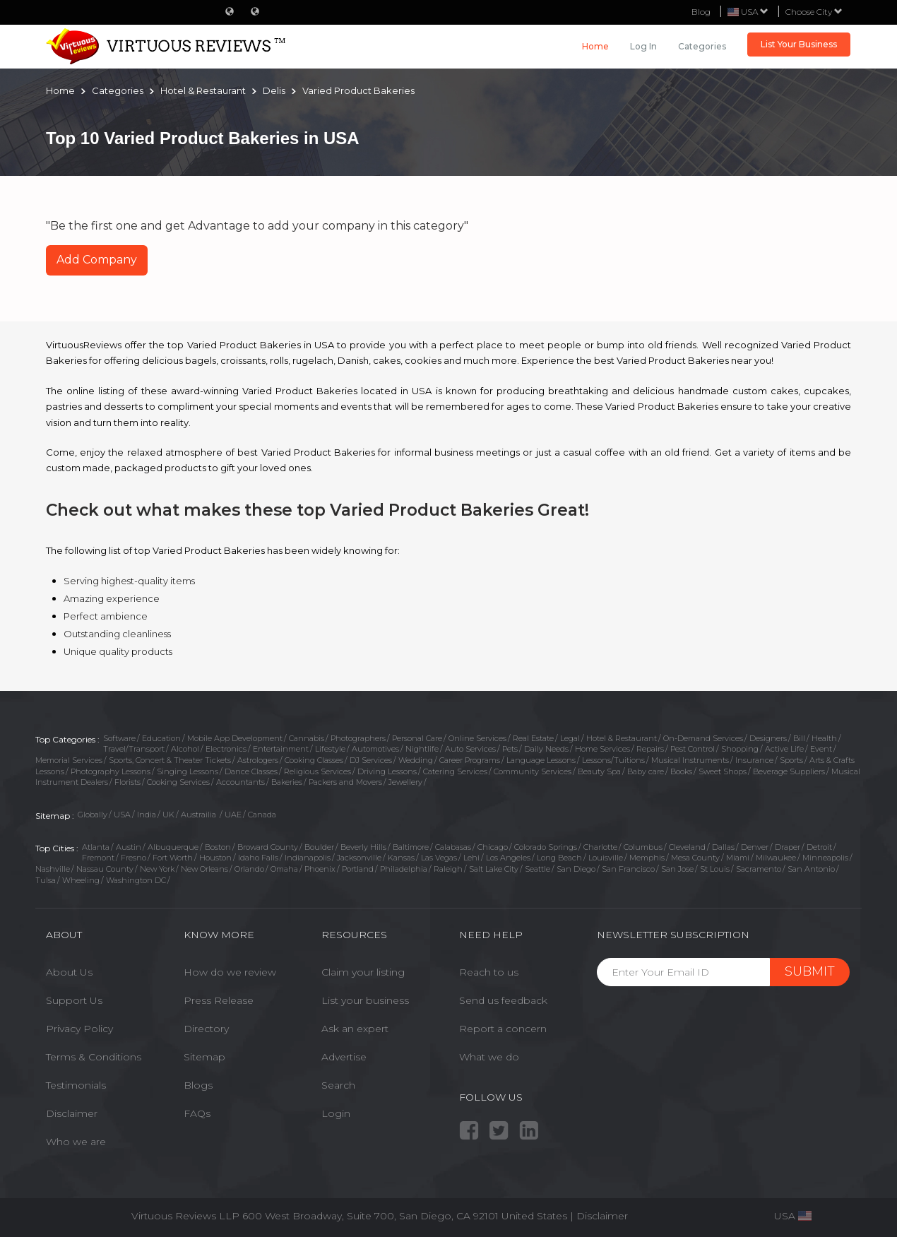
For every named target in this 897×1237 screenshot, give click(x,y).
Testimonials (76, 1085)
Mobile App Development (235, 738)
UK (168, 814)
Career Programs (469, 760)
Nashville (52, 869)
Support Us (74, 1000)
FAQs (197, 1113)
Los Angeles (508, 858)
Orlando (249, 869)
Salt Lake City (493, 869)
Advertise (344, 1056)
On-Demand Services (703, 738)
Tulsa (45, 880)
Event (821, 749)
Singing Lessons (187, 771)
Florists (127, 782)
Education (161, 738)
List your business (365, 1000)
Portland (358, 869)
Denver (754, 847)
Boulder (319, 847)
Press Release (219, 1000)
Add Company (97, 259)
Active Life (784, 749)
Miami (737, 858)
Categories (702, 46)
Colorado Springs (545, 847)
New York (157, 869)
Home (595, 46)
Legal (570, 738)
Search (338, 1085)
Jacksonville (359, 858)
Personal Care (417, 738)
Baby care (645, 771)
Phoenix (319, 869)
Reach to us (488, 972)
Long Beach (559, 858)
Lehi (471, 858)
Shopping (740, 749)
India (146, 814)
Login (335, 1113)
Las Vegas (439, 858)
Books (681, 771)
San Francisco (628, 869)
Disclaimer (71, 1113)
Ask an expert (354, 1028)
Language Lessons (541, 760)
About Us (69, 972)
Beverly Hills (363, 847)
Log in (643, 46)
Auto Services (470, 749)
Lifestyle (330, 749)
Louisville (605, 858)
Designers (768, 738)
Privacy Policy (79, 1028)
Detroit (819, 847)
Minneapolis (825, 858)
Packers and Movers (345, 782)
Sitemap (204, 1056)
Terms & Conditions (93, 1056)
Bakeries (286, 782)
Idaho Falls (258, 858)
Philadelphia (403, 869)
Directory (206, 1028)
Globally (92, 814)
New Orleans (204, 869)
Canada (262, 814)
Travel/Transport (134, 749)
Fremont (98, 858)
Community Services (532, 771)
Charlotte (600, 847)
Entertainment (281, 749)
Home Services (602, 749)
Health (824, 738)
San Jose (677, 869)
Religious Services (317, 771)
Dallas (723, 847)
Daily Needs (546, 749)
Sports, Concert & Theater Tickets (170, 760)
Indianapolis (308, 858)
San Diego (576, 869)
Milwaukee (776, 858)
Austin (128, 847)
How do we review (230, 972)
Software (119, 738)
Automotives (375, 749)
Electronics (226, 749)
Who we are (76, 1141)
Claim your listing (363, 972)
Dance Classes (251, 771)
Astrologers (257, 760)
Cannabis (306, 738)
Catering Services (455, 771)
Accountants (240, 782)
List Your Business (799, 44)
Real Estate (533, 738)
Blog (701, 11)
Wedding (415, 760)
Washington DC (136, 880)
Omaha (284, 869)
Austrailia (199, 814)
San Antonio (811, 869)
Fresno (133, 858)
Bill (799, 738)
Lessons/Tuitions (613, 760)
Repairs (650, 749)
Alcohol (185, 749)
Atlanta (95, 847)
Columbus (643, 847)
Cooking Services (178, 782)
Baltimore (411, 847)
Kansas (401, 858)
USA (122, 814)
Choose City (814, 11)
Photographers (358, 738)
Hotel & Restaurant (621, 738)
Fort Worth (173, 858)
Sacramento (758, 869)
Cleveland (687, 847)
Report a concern (503, 1028)
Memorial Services (68, 760)
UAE (233, 814)
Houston (215, 858)
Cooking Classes (314, 760)
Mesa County (695, 858)
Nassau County (104, 869)
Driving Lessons (387, 771)
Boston (218, 847)
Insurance (754, 760)
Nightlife (422, 749)
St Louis (715, 869)
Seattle (537, 869)
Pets (510, 749)
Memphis (647, 858)
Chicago (492, 847)
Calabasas (453, 847)
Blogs (198, 1085)
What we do (489, 1056)
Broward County (267, 847)
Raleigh (448, 869)
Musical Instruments (690, 760)
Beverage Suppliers (789, 771)
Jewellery (405, 782)
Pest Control (692, 749)
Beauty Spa (599, 771)
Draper (787, 847)
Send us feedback (503, 1000)
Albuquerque (173, 847)
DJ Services (371, 760)
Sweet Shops (723, 771)
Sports (791, 760)
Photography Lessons (110, 771)
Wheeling (81, 880)
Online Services (477, 738)
